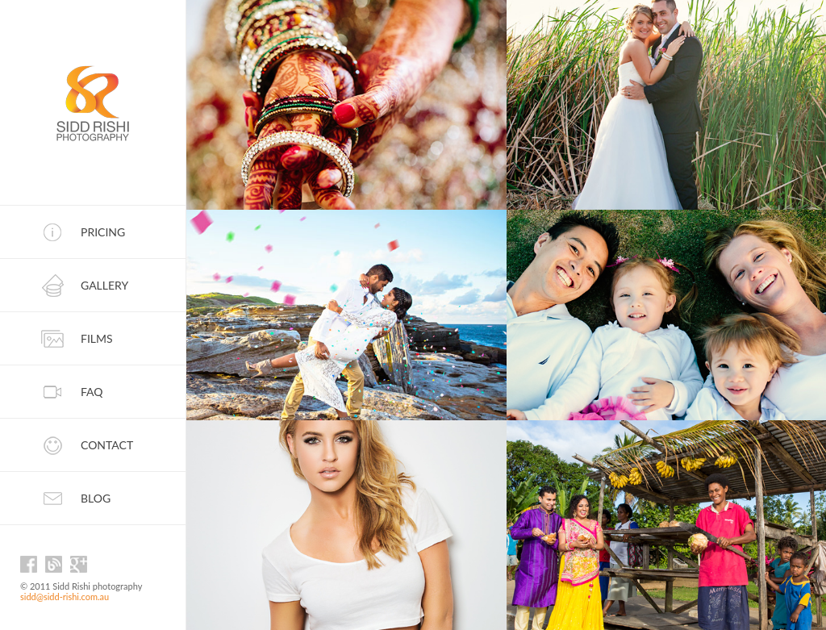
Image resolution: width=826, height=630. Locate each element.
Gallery (104, 285)
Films (97, 338)
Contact (107, 445)
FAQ (92, 391)
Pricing (103, 232)
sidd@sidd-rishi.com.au (64, 596)
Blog (96, 498)
